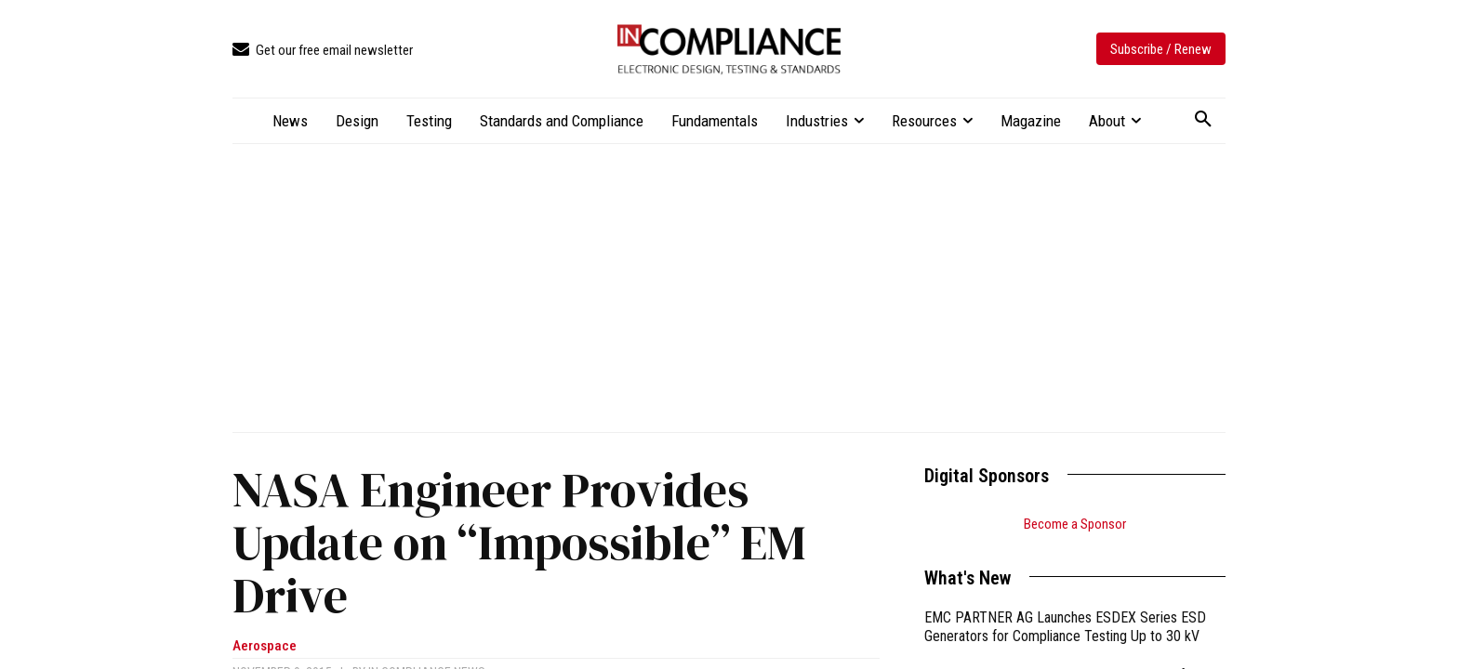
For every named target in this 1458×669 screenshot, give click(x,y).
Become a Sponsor (1075, 524)
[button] (1203, 120)
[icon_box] (322, 50)
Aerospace (264, 646)
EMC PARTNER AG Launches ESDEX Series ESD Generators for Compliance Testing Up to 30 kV (1065, 627)
